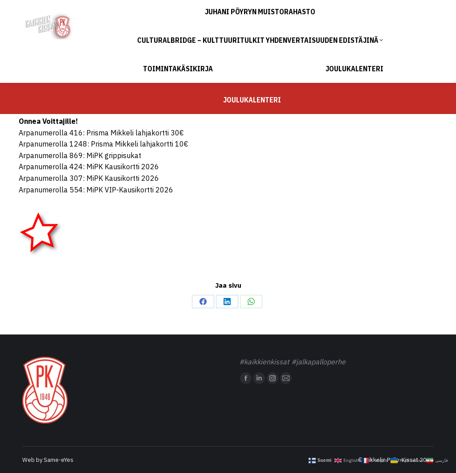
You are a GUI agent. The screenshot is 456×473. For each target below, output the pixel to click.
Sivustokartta (430, 8)
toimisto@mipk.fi (78, 8)
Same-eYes (58, 460)
